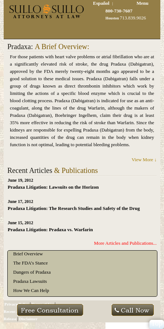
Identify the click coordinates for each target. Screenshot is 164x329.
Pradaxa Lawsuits (30, 281)
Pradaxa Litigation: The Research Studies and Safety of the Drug (74, 208)
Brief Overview (28, 253)
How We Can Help (31, 290)
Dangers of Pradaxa (32, 272)
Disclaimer (28, 319)
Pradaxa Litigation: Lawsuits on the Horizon (53, 187)
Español (101, 3)
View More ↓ (144, 159)
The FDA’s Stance (30, 263)
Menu (143, 3)
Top (157, 323)
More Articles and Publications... (125, 243)
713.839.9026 (133, 18)
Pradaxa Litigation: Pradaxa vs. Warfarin (50, 229)
